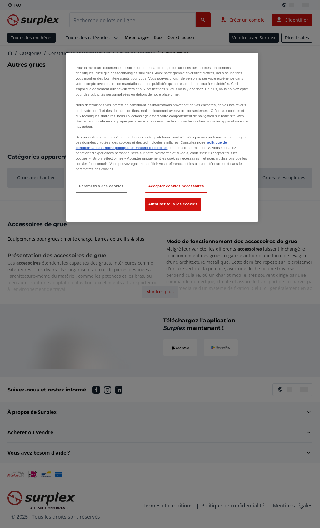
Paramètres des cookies (101, 186)
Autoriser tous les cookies (173, 204)
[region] (162, 137)
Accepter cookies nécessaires (176, 186)
